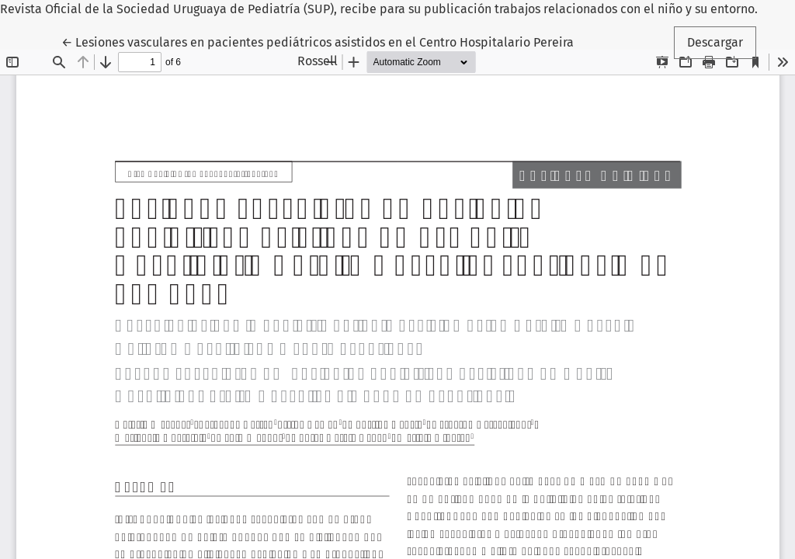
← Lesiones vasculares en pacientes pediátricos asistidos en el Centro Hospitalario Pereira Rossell (317, 50)
